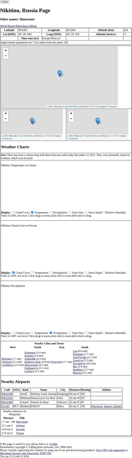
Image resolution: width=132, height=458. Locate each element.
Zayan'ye (78, 360)
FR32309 (7, 402)
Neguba (28, 355)
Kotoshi (20, 429)
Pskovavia (96, 406)
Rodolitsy (78, 369)
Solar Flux (78, 212)
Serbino (20, 425)
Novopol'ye (79, 363)
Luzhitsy (29, 371)
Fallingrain (112, 107)
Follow (4, 2)
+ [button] (6, 50)
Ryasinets (78, 354)
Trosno (20, 433)
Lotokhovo (8, 365)
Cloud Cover (23, 212)
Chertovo (7, 361)
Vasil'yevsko (80, 357)
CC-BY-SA (93, 107)
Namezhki (30, 358)
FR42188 (7, 393)
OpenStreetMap (71, 107)
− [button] (6, 56)
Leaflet (50, 107)
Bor (75, 366)
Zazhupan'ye (31, 368)
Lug (75, 351)
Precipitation (60, 212)
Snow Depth (95, 212)
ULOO (5, 406)
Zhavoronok (31, 365)
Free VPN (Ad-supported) (110, 450)
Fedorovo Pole (32, 361)
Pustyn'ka (56, 361)
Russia (11, 25)
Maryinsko (22, 421)
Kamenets (29, 352)
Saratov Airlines (113, 406)
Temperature (41, 212)
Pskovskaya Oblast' (26, 25)
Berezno (77, 372)
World (3, 25)
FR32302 (7, 398)
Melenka (6, 358)
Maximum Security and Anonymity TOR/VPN (25, 453)
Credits (53, 444)
